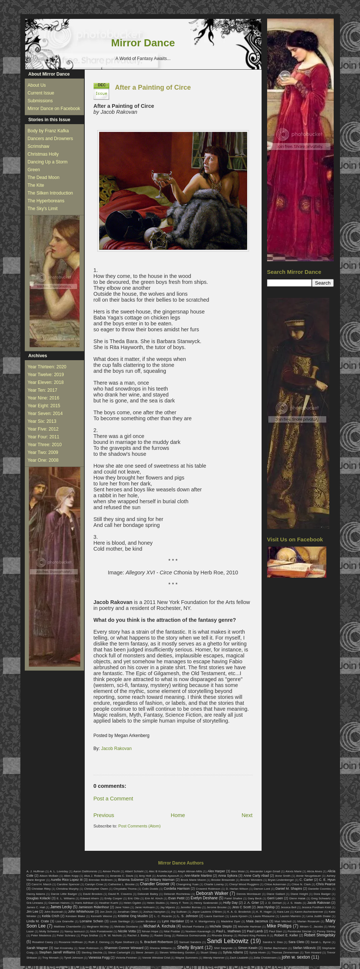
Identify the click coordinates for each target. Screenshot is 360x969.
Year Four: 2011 (44, 436)
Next (247, 815)
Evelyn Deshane (204, 898)
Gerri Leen (275, 898)
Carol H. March (41, 884)
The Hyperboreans (46, 200)
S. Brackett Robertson (156, 942)
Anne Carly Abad (256, 875)
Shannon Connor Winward (124, 948)
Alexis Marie (294, 871)
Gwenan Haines (59, 903)
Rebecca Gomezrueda (191, 935)
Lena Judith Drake (318, 916)
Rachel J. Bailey (138, 935)
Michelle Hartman (249, 926)
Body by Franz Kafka (48, 130)
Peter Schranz (66, 935)
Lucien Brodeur (146, 921)
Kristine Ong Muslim (133, 916)
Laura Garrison (214, 916)
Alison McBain (49, 875)
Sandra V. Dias (273, 942)
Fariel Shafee (233, 898)
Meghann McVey (98, 926)
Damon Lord (262, 888)
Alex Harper (216, 871)
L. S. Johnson (188, 916)
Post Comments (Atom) (139, 826)
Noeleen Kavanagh (198, 931)
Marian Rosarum (308, 921)
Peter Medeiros (41, 935)
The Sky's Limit (43, 208)
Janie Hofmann (145, 907)
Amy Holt (145, 875)
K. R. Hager (264, 911)
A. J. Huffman (36, 871)
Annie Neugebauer (308, 875)
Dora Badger (322, 894)
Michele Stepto (221, 926)
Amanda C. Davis (121, 875)
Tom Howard (313, 952)
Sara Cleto (296, 942)
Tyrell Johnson (73, 957)
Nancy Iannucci (74, 931)
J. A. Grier (251, 903)
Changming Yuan (187, 884)
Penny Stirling (326, 931)
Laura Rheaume (264, 916)
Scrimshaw (39, 146)
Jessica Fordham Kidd (316, 907)
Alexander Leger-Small (265, 871)
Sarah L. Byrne (320, 942)
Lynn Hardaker (173, 921)
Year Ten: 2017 (42, 390)
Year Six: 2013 (42, 421)
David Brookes (92, 894)
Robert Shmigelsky (319, 935)
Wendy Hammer (214, 957)
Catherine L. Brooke (121, 884)
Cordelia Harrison (176, 888)
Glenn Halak (297, 898)
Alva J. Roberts (94, 875)
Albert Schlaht (134, 871)
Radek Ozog (162, 935)
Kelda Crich (50, 916)
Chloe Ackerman (275, 884)
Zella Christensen (264, 957)
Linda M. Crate (38, 921)
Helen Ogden (132, 903)
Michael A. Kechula (159, 926)
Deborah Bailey (148, 894)
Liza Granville (64, 921)
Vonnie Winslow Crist (156, 957)
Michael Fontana (193, 926)
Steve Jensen (145, 952)
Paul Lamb (255, 931)
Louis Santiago (120, 921)
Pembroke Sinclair (299, 931)
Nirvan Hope (150, 931)
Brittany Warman (162, 880)
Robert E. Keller (286, 935)
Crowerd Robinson (208, 888)
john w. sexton (296, 957)
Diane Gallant (276, 894)
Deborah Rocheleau (177, 894)
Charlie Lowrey (213, 884)
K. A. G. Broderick (239, 911)
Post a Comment (113, 799)
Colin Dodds (150, 888)
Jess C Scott (241, 907)
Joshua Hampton (154, 911)
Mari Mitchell (283, 921)
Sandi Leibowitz (228, 941)
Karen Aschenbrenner (309, 911)
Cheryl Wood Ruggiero (244, 884)
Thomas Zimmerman (285, 952)
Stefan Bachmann (275, 948)
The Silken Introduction (50, 193)
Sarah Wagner (37, 948)
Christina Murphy (67, 888)
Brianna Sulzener (131, 880)
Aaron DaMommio (85, 871)
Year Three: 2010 (45, 444)
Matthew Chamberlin (67, 926)
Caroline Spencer (68, 884)
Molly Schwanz (49, 931)
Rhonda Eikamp (222, 935)
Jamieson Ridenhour (93, 907)
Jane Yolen (122, 907)
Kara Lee (283, 911)
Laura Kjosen (239, 916)
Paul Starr (275, 931)
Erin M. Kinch (154, 898)
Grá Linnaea (35, 903)
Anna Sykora (228, 875)
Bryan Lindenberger (281, 880)
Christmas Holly (43, 154)
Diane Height (299, 894)
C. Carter (306, 880)
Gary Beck (255, 898)
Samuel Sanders (190, 942)
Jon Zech (106, 911)
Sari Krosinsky (63, 948)
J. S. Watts (294, 903)
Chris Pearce (325, 884)
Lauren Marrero (290, 916)
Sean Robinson (88, 948)
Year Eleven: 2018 (46, 382)
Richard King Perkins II (253, 935)
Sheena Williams (160, 948)
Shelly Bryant (190, 947)
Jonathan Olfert (127, 911)
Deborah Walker (212, 893)
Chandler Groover (154, 884)
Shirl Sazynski (223, 948)
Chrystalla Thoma (125, 888)
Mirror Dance (143, 43)
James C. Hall (36, 907)
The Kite (36, 185)
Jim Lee (32, 911)
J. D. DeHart (273, 903)
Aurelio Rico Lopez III (67, 880)
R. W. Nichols (113, 935)
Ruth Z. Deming (99, 942)
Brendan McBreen (101, 880)
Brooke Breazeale (223, 880)
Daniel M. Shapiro (289, 888)
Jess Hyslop (266, 907)
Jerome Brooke (216, 907)
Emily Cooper (113, 898)
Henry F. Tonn (179, 903)
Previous (104, 815)
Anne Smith (282, 875)
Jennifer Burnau (190, 907)
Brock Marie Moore (193, 880)
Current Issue (41, 93)
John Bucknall (53, 911)
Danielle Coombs (319, 888)
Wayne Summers (186, 957)
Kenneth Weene (101, 916)
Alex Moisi (238, 871)
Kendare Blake (75, 916)
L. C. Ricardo (163, 916)
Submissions (40, 100)
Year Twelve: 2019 (46, 374)
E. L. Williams (66, 898)
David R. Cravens (120, 894)
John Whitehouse (81, 911)
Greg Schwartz (321, 898)
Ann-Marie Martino (198, 875)
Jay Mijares (167, 907)
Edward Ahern (89, 898)
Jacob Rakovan (116, 748)
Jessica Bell (288, 907)
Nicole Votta (127, 931)
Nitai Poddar (172, 931)
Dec (102, 85)
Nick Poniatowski (101, 931)
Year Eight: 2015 (44, 405)
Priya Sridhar (89, 935)
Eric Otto (133, 898)
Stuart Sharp (209, 952)
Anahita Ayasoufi (168, 875)
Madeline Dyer (230, 921)
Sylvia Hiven (257, 952)
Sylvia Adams (233, 952)
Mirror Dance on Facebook (54, 108)
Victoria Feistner (126, 957)
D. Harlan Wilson (237, 888)
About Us (37, 85)
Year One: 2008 (43, 460)
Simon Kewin (248, 948)
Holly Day (230, 903)
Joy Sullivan (179, 911)
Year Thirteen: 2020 (47, 366)
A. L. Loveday (59, 871)
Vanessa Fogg (99, 957)
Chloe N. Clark (301, 884)
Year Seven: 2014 (45, 413)
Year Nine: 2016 (44, 398)
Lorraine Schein (91, 921)
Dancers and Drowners (50, 138)
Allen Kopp (71, 875)
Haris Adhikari (84, 903)
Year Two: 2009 (43, 452)
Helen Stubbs (156, 903)
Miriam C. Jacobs (311, 926)
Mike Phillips (279, 926)
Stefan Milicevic (304, 948)
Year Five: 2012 (43, 429)
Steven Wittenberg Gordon (177, 952)
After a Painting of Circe (153, 87)
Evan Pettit (176, 898)
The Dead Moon (44, 177)
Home (178, 815)
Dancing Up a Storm (48, 162)
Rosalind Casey (42, 942)
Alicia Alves (314, 871)
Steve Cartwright (119, 952)
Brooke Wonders (251, 880)
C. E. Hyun (327, 880)
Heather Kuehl (108, 903)
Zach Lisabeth (239, 957)
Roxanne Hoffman (71, 942)
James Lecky (61, 907)
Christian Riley (41, 888)
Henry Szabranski (206, 903)
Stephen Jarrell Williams (57, 952)
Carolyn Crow (94, 884)
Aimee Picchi (111, 871)
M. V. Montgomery (203, 921)
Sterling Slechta (91, 952)
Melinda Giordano (126, 926)
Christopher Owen (96, 888)
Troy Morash (50, 957)
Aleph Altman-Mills (190, 871)
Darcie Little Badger (64, 894)
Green (34, 169)
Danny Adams (36, 894)
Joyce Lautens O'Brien (207, 911)
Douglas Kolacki (39, 898)
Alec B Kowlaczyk (160, 871)
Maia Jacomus (257, 921)
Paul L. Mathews (228, 931)
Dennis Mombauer (248, 894)
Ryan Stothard (124, 942)
